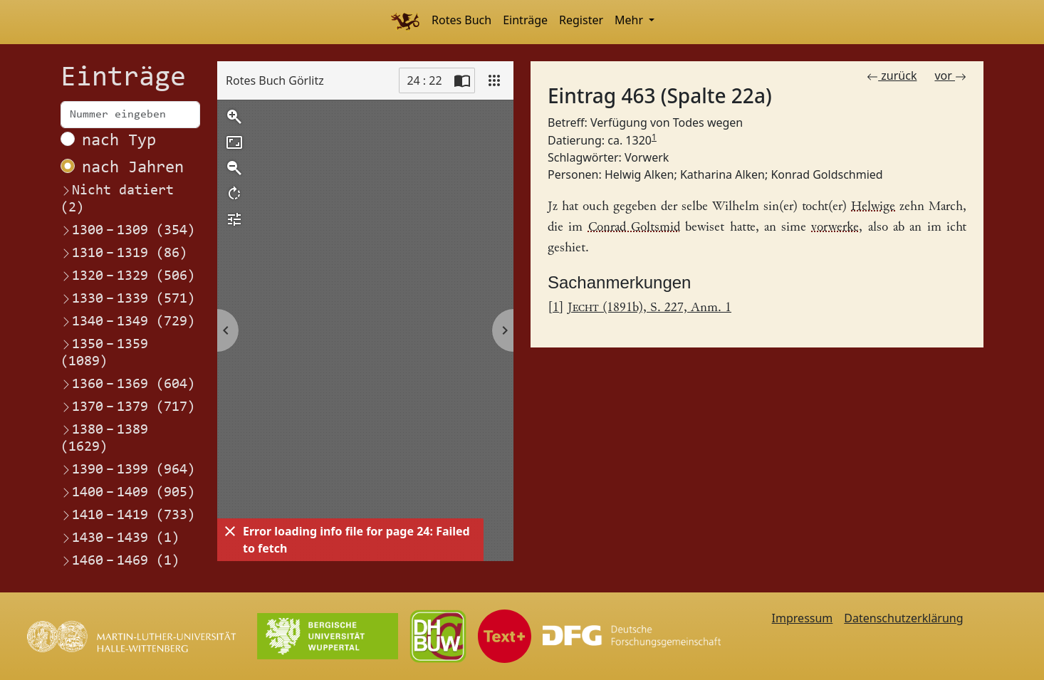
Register (581, 20)
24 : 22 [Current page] (424, 80)
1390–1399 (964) (128, 469)
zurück (892, 75)
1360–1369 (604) (128, 384)
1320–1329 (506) (128, 276)
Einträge (525, 20)
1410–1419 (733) (128, 515)
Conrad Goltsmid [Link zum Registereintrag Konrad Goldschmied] (634, 227)
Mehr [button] (630, 20)
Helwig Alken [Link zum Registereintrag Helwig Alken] (639, 174)
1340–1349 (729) (128, 321)
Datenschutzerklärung (903, 618)
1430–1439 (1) (120, 538)
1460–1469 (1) (120, 561)
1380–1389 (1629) (104, 438)
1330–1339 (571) (128, 299)
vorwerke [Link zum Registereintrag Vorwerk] (835, 227)
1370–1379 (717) (128, 407)
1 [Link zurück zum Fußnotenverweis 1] (556, 308)
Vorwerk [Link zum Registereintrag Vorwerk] (647, 157)
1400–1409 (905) (128, 492)
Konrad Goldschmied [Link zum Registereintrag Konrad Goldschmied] (826, 174)
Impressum (802, 618)
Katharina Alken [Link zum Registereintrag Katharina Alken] (722, 174)
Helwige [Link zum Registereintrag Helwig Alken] (873, 207)
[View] (494, 80)
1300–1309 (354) (128, 230)
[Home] (405, 22)
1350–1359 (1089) (104, 352)
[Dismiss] (230, 531)
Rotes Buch (461, 20)
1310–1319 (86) (124, 253)
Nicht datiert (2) (117, 199)
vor (950, 75)
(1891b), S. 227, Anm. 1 (649, 308)
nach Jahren (133, 168)
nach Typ (119, 141)
